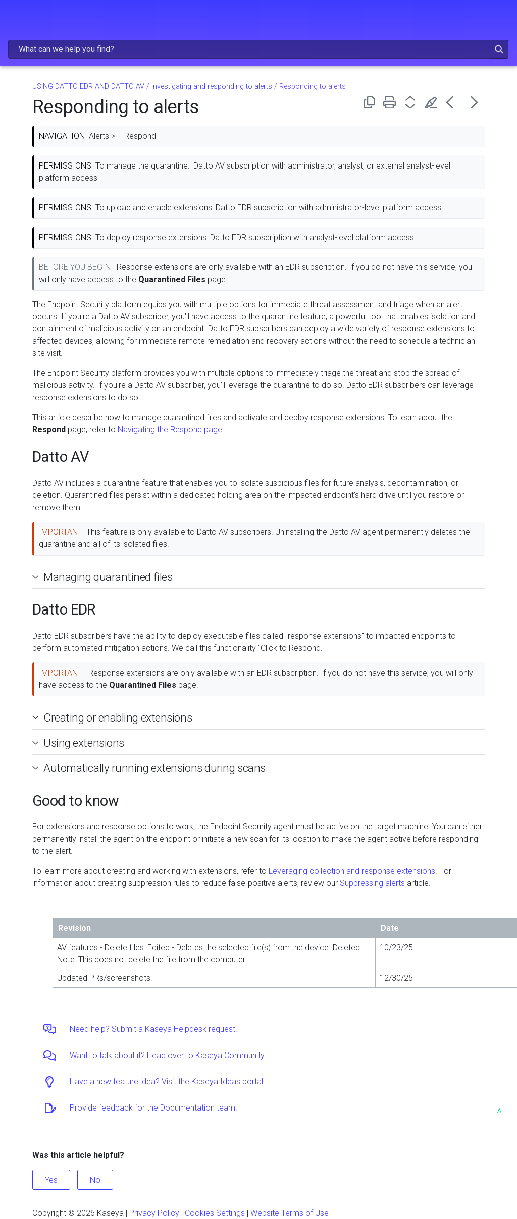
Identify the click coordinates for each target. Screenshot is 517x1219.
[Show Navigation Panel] (14, 18)
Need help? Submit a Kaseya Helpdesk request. (153, 1029)
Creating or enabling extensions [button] (113, 717)
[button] (499, 49)
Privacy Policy (154, 1213)
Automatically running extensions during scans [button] (150, 767)
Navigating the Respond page (170, 429)
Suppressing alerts (372, 883)
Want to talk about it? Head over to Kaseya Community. (168, 1055)
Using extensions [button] (79, 742)
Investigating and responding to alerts (211, 86)
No (95, 1180)
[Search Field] (258, 49)
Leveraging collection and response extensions (352, 871)
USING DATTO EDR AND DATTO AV (88, 86)
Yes (51, 1180)
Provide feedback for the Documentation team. (153, 1108)
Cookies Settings (215, 1213)
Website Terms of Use (289, 1213)
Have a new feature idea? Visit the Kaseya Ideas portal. (167, 1081)
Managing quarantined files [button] (103, 576)
